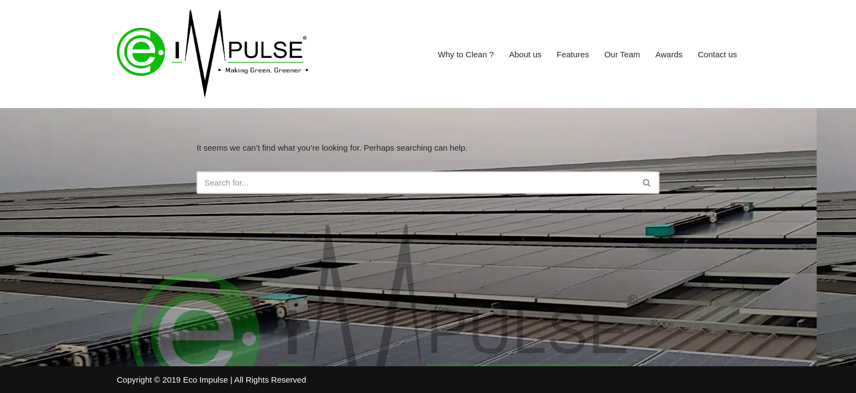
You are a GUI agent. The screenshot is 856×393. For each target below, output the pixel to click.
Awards (669, 54)
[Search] (416, 182)
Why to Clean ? (466, 54)
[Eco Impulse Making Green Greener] (212, 54)
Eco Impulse (205, 379)
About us (525, 54)
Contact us (717, 54)
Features (573, 54)
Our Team (622, 54)
